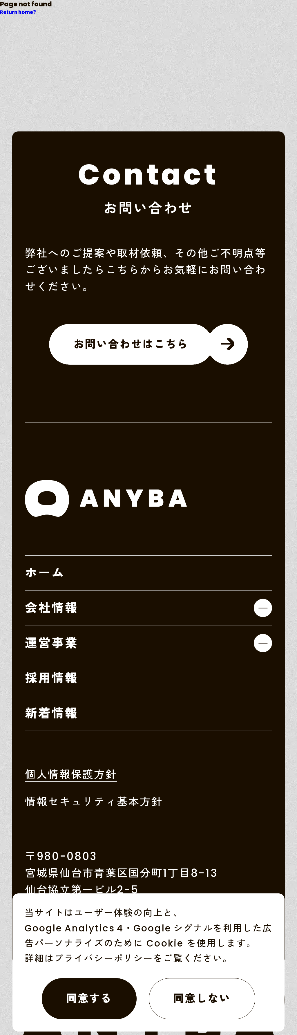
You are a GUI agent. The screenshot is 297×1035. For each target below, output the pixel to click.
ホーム (45, 572)
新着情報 (52, 713)
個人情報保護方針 (71, 776)
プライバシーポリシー (103, 958)
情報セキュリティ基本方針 (94, 803)
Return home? (18, 12)
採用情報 (52, 678)
